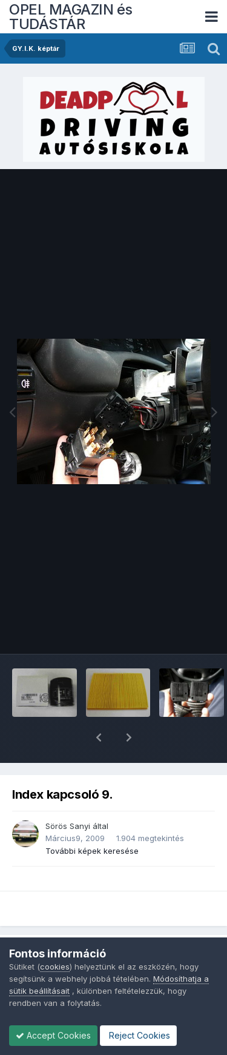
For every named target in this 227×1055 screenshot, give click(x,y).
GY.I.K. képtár (48, 933)
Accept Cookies (53, 1035)
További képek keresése (92, 819)
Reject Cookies (138, 1035)
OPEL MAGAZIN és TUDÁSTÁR (71, 17)
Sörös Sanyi (67, 794)
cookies (55, 966)
